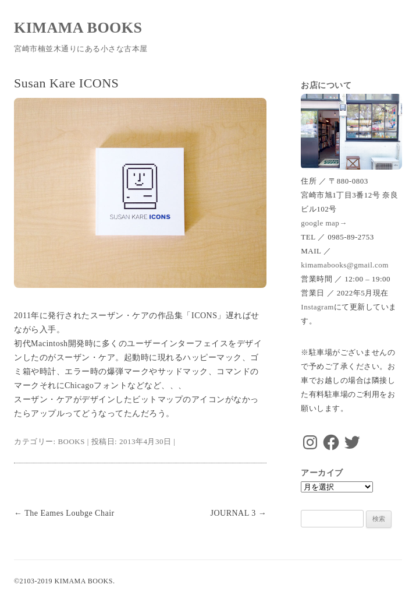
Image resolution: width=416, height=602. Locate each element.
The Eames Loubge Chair (64, 513)
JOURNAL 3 (238, 513)
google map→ (324, 223)
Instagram (317, 306)
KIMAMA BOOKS (78, 27)
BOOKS (71, 441)
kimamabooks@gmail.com (345, 264)
